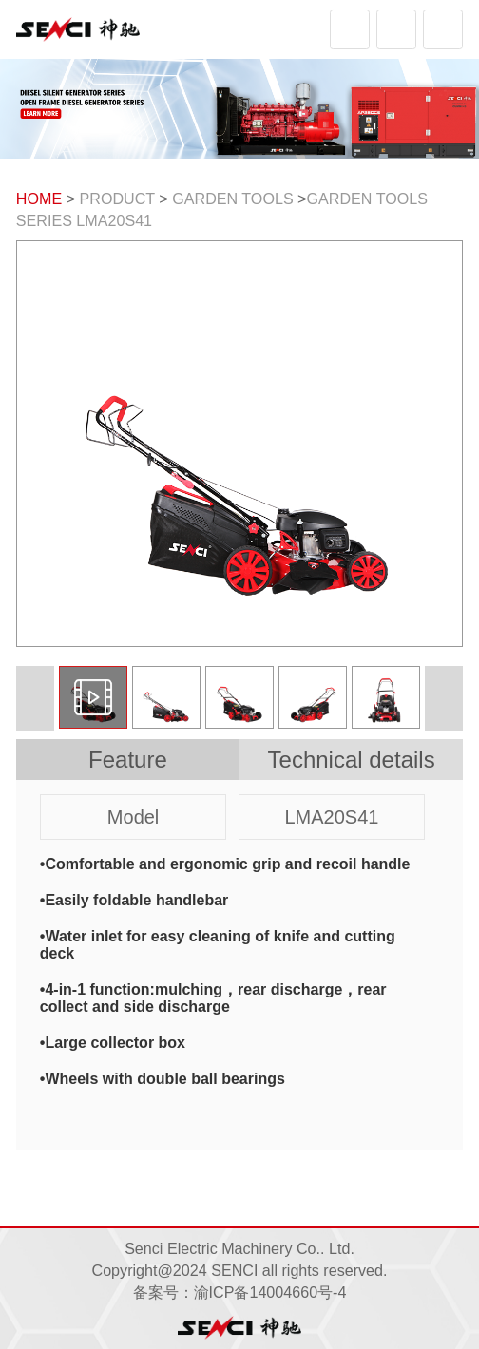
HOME (39, 198)
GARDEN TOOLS (232, 198)
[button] (444, 698)
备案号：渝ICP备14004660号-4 (240, 1292)
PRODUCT (117, 198)
